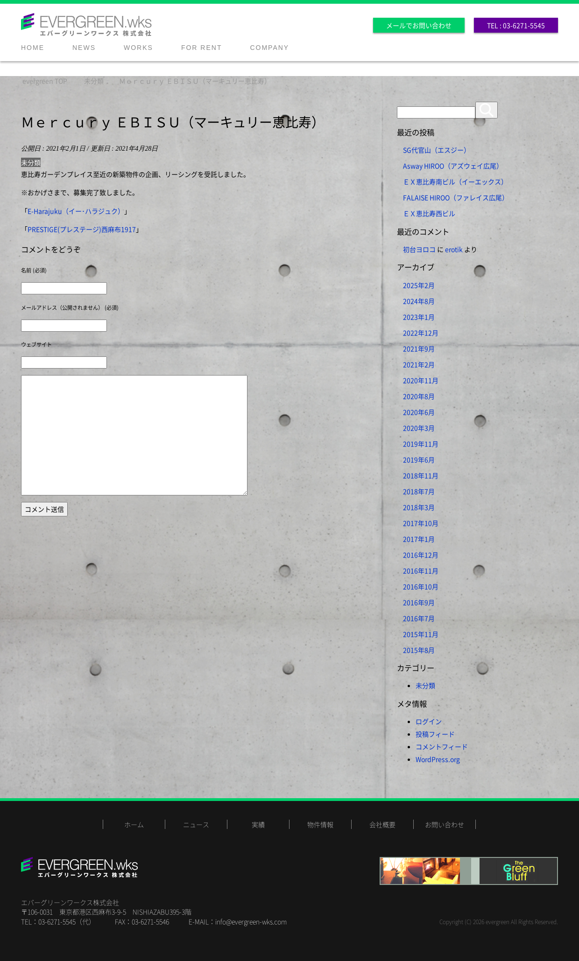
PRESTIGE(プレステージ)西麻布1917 (82, 229)
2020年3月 (419, 427)
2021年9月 (419, 348)
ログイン (429, 721)
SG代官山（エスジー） (436, 149)
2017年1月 (419, 538)
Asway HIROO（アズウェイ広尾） (453, 165)
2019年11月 (420, 443)
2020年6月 (419, 412)
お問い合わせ (444, 824)
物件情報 (320, 824)
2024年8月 (419, 301)
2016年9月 (419, 602)
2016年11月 (420, 570)
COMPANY (269, 47)
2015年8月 (419, 650)
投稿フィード (435, 733)
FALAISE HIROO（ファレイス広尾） (455, 197)
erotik (454, 249)
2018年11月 (420, 475)
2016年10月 (420, 586)
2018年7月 (419, 491)
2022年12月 (420, 332)
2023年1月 (419, 316)
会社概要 (382, 824)
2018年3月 (419, 507)
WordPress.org (438, 759)
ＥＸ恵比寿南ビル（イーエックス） (455, 181)
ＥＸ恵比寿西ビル (429, 213)
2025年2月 (419, 285)
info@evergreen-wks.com (251, 921)
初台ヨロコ (419, 249)
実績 (258, 824)
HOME (32, 47)
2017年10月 (420, 523)
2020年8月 (419, 396)
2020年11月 (420, 380)
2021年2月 (419, 364)
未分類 (31, 162)
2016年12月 (420, 554)
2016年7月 (419, 618)
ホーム (134, 824)
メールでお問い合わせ (419, 25)
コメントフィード (442, 746)
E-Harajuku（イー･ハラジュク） (76, 211)
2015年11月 (420, 634)
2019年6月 (419, 459)
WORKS (138, 47)
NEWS (84, 47)
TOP (44, 80)
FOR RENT (201, 47)
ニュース (196, 824)
